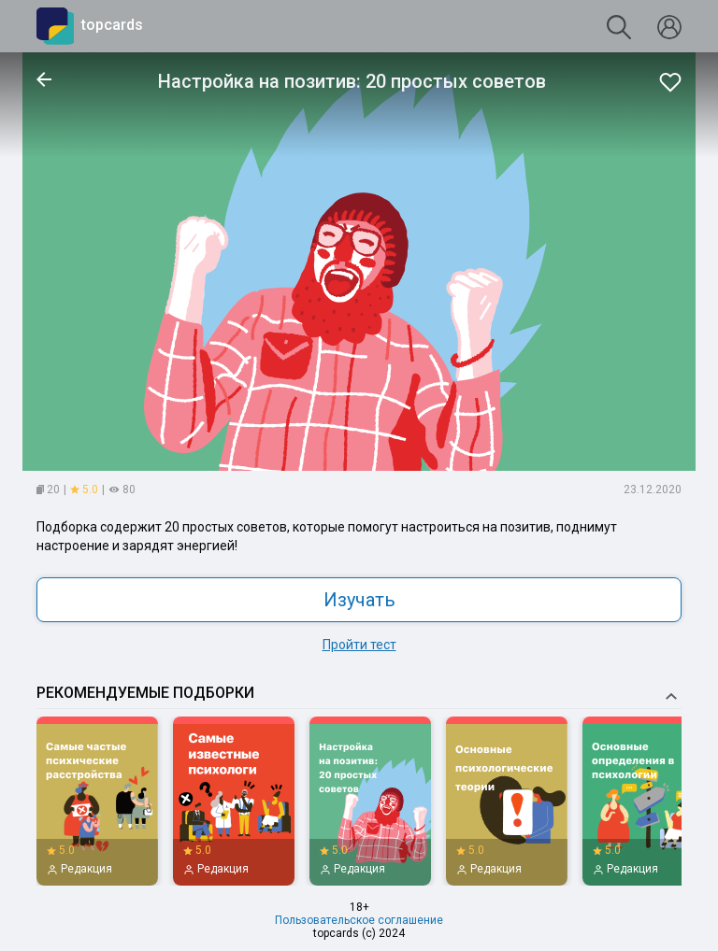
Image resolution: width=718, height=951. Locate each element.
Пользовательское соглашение (359, 920)
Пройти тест (359, 644)
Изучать (359, 600)
